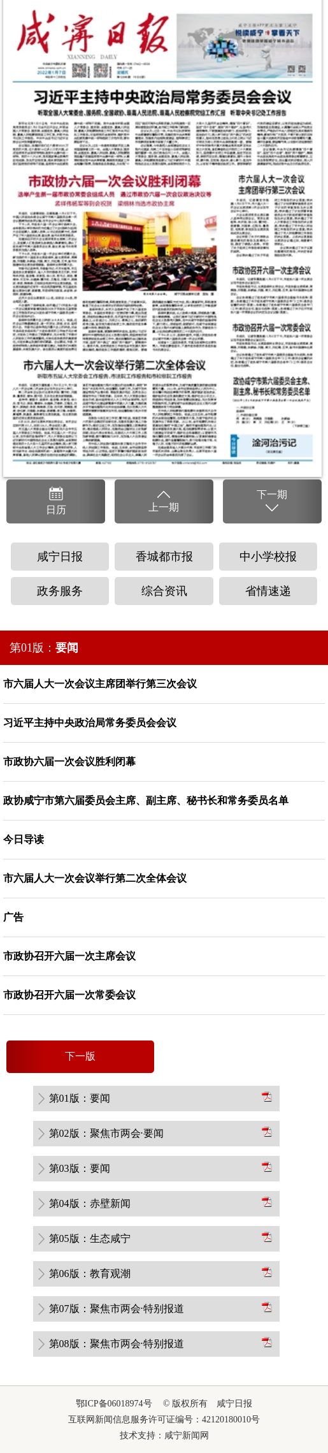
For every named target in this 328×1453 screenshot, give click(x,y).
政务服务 (60, 591)
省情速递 (268, 591)
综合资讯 (164, 591)
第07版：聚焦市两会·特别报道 (116, 1308)
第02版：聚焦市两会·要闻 (106, 1133)
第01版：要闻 (79, 1098)
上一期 (163, 500)
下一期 (272, 502)
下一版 (80, 1056)
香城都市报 (164, 556)
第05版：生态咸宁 (90, 1238)
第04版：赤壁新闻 (90, 1203)
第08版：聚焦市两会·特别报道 (116, 1343)
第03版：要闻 (79, 1168)
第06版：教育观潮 (90, 1273)
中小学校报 (268, 556)
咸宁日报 (60, 556)
